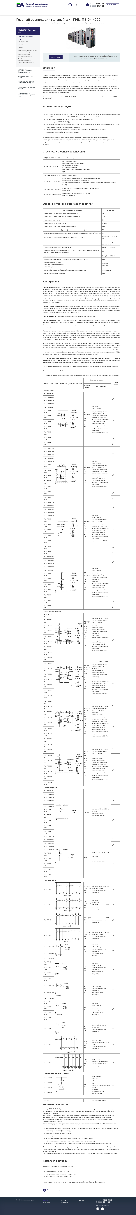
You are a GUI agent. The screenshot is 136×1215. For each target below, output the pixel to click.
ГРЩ (20, 39)
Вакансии (82, 1200)
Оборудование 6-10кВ (25, 77)
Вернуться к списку (51, 1190)
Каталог (46, 1200)
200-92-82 (97, 4)
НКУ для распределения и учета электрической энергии (28, 51)
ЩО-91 (21, 47)
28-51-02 (97, 6)
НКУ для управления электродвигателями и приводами (25, 56)
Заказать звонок (112, 4)
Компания (46, 1203)
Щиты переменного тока (25, 36)
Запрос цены (56, 57)
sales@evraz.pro (78, 5)
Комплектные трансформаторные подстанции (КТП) (25, 70)
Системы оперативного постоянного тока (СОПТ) (26, 82)
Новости (64, 1200)
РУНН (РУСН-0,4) (23, 41)
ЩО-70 (21, 44)
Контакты (64, 1203)
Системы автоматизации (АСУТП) (26, 88)
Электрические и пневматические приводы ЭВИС (27, 94)
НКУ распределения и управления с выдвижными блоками (26, 62)
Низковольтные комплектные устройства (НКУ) (27, 30)
